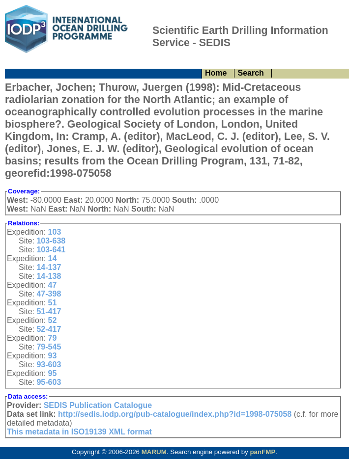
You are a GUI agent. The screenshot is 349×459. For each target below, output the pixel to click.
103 (54, 232)
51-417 (48, 311)
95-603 (48, 382)
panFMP (262, 452)
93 (52, 355)
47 (52, 285)
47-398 (48, 294)
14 (52, 258)
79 (52, 338)
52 (52, 320)
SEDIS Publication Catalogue (98, 405)
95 (52, 373)
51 (52, 302)
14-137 (48, 267)
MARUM (154, 452)
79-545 (48, 347)
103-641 (50, 249)
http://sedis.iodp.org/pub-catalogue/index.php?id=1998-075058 (174, 414)
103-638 (50, 241)
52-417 (48, 329)
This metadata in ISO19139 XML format (79, 432)
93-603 (48, 364)
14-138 (48, 276)
